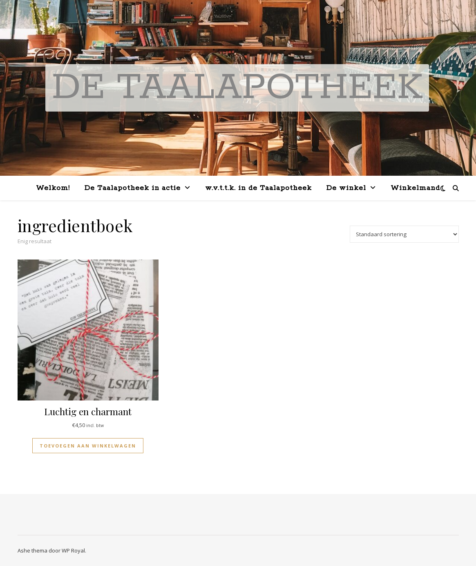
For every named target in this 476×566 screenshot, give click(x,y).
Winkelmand (415, 187)
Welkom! (53, 187)
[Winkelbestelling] (404, 234)
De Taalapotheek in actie (133, 187)
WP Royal (73, 550)
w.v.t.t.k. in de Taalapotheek (258, 187)
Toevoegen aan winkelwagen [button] (88, 446)
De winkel (346, 187)
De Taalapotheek (237, 88)
